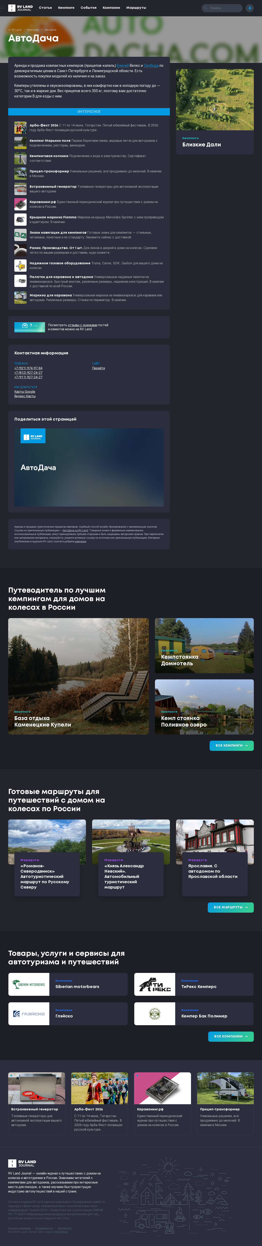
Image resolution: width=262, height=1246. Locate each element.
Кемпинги (66, 7)
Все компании (231, 1037)
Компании (111, 7)
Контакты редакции (19, 1228)
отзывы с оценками (82, 325)
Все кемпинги (232, 746)
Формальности (44, 1228)
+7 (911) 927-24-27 (28, 377)
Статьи (45, 7)
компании (80, 541)
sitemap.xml (64, 1228)
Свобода (151, 65)
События (89, 7)
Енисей (123, 65)
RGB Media (61, 1231)
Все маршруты (231, 907)
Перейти (98, 368)
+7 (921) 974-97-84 (28, 368)
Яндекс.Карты (25, 396)
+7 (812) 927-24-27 (28, 373)
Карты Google (24, 392)
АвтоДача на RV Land (75, 530)
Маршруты (136, 7)
